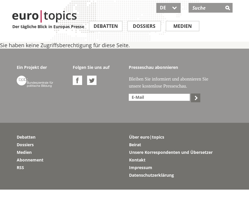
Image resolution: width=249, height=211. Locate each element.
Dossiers (144, 26)
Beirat (135, 144)
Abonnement (30, 160)
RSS (20, 167)
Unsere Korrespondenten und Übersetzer (171, 152)
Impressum (140, 167)
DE (168, 7)
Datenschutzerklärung (151, 175)
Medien (182, 26)
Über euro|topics (146, 137)
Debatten (106, 26)
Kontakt (137, 160)
